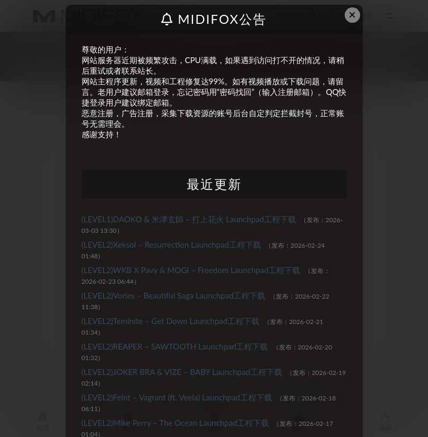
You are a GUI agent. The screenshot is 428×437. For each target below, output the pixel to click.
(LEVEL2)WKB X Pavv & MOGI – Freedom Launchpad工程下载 (191, 270)
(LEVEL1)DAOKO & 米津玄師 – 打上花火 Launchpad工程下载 (189, 219)
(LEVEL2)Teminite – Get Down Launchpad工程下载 (170, 321)
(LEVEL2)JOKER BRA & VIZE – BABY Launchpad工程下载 (182, 372)
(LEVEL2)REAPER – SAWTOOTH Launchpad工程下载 (175, 346)
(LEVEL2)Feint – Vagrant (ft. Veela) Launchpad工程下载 (177, 397)
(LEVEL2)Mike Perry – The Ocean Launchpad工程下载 (175, 422)
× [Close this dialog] (352, 14)
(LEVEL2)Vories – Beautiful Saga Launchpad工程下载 (174, 295)
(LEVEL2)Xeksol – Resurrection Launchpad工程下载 (171, 244)
